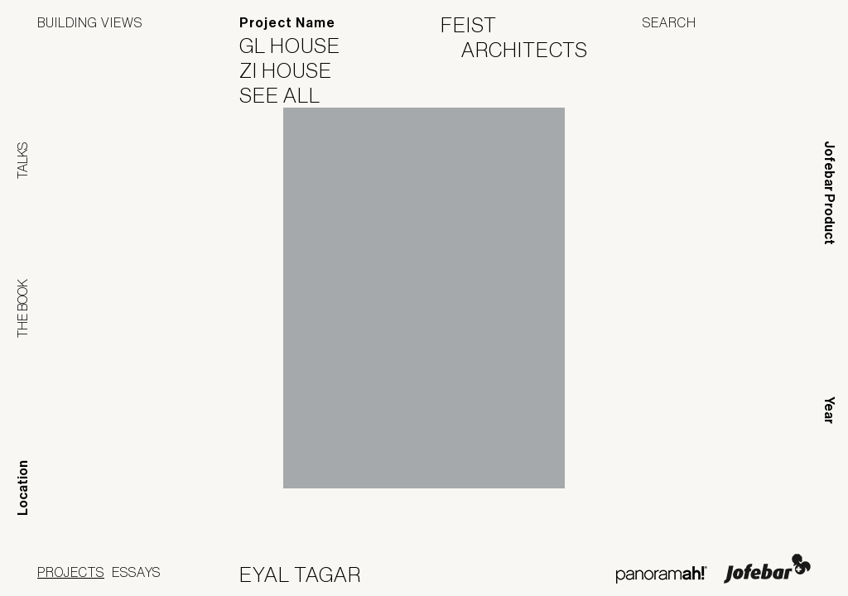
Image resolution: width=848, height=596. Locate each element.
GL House (300, 45)
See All (290, 95)
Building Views (89, 22)
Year (829, 410)
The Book (22, 308)
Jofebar (767, 569)
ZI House (296, 70)
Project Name (287, 23)
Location (23, 488)
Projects (70, 572)
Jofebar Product (829, 193)
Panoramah (661, 575)
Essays (136, 572)
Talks (22, 160)
